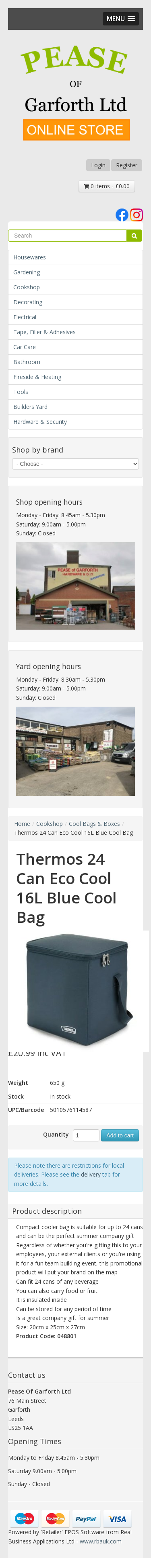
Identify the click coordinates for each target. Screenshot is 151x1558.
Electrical (24, 317)
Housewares (29, 257)
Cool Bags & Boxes (94, 823)
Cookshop (26, 287)
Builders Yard (30, 407)
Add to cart (120, 1135)
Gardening (26, 272)
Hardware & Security (40, 421)
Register (126, 165)
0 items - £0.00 (107, 186)
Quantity (56, 1134)
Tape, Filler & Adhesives (44, 332)
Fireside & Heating (37, 377)
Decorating (27, 302)
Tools (20, 392)
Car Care (24, 347)
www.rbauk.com (101, 1541)
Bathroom (26, 362)
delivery (91, 1174)
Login (98, 165)
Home (22, 823)
